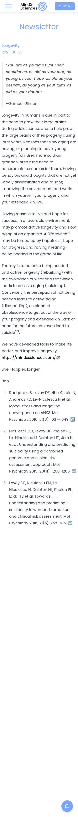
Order (65, 6)
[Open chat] (67, 806)
